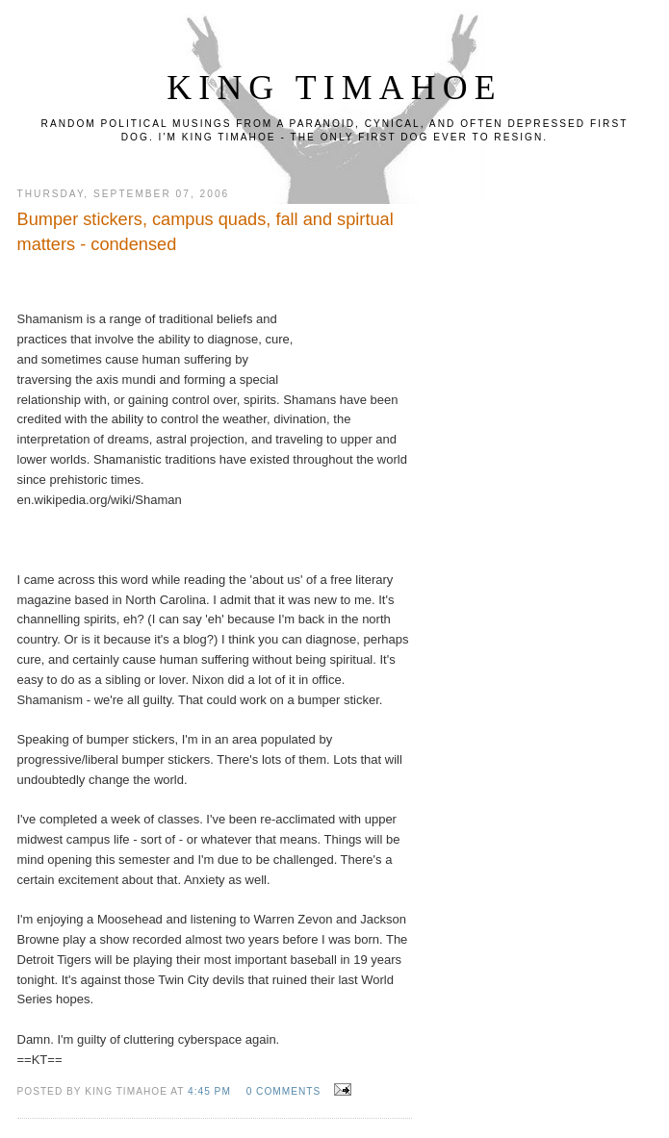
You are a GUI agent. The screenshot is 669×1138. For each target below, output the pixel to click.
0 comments (284, 1091)
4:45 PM (209, 1091)
